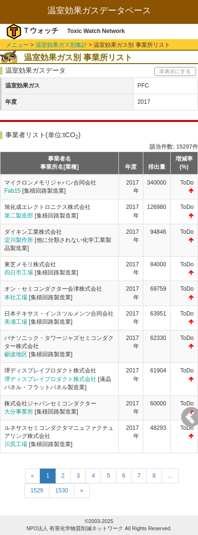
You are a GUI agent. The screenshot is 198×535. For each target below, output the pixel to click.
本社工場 (15, 297)
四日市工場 (18, 272)
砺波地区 (15, 354)
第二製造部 (18, 215)
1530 (61, 490)
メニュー (17, 45)
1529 (37, 490)
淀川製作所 (18, 240)
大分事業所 (18, 411)
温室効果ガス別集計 (61, 45)
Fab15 (12, 190)
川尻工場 (15, 444)
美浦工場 (15, 321)
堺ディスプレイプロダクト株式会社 (50, 379)
